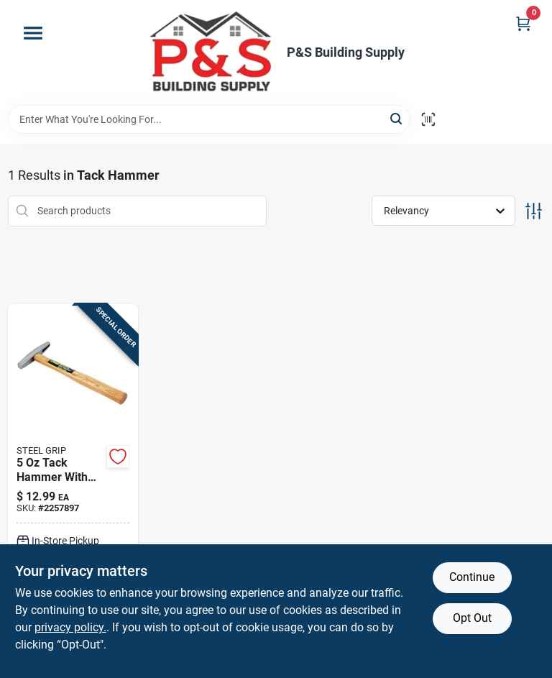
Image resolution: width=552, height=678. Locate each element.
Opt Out (472, 618)
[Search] (397, 118)
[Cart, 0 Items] (523, 23)
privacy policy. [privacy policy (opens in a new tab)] (70, 627)
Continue (471, 577)
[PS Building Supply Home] (212, 52)
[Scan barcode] (428, 119)
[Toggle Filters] (533, 211)
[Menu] (33, 33)
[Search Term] (209, 119)
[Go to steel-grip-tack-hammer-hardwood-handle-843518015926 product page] (73, 489)
